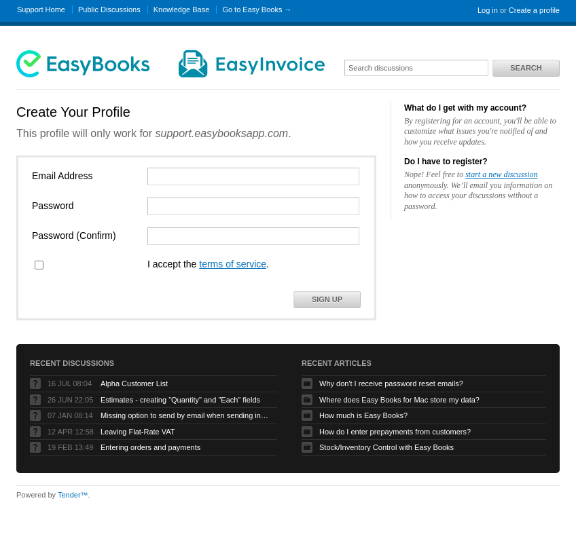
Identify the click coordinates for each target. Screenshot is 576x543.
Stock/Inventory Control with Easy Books (386, 447)
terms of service (232, 264)
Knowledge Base (182, 9)
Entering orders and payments (150, 447)
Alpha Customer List (134, 383)
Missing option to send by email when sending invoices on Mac (185, 415)
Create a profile (534, 10)
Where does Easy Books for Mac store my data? (399, 400)
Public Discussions (109, 9)
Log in (488, 10)
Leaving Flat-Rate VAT (138, 432)
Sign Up (327, 299)
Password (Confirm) (74, 235)
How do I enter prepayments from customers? (395, 432)
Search (525, 68)
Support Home (41, 9)
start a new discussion (501, 174)
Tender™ (73, 495)
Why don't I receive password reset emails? (391, 383)
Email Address (62, 175)
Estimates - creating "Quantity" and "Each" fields (180, 400)
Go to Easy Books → (256, 9)
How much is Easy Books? (363, 415)
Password (52, 205)
